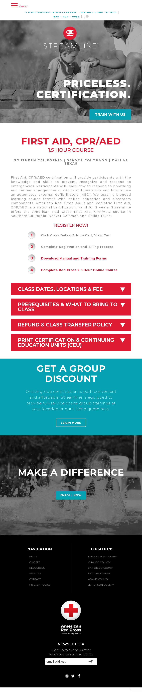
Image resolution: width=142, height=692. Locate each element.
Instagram (66, 676)
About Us (35, 573)
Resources (37, 567)
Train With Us (110, 114)
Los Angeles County (102, 556)
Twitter (72, 676)
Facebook (78, 676)
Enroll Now (71, 495)
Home (33, 556)
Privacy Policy (39, 584)
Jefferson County (101, 584)
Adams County (98, 579)
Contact (35, 579)
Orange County (99, 562)
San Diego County (100, 567)
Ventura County (99, 573)
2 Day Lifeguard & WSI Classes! (50, 12)
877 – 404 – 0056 (66, 16)
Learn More (71, 422)
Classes (34, 562)
